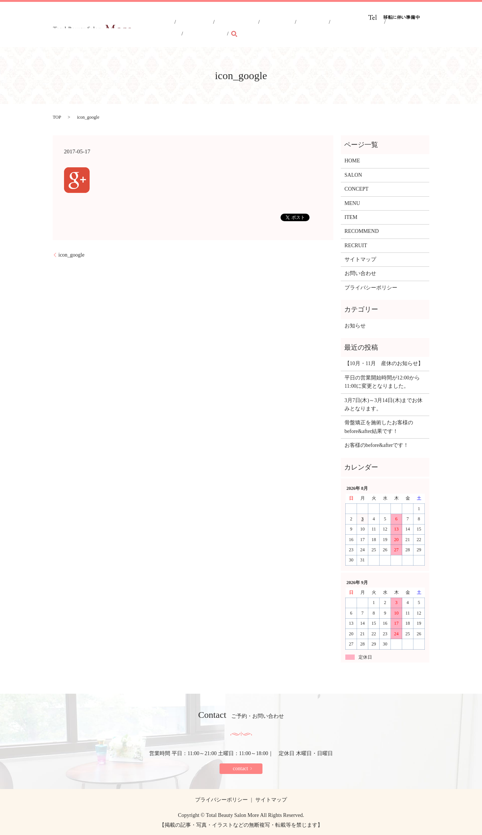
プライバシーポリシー (371, 288)
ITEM (305, 28)
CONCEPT (256, 28)
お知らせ (355, 326)
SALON (227, 28)
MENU (283, 28)
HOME (202, 28)
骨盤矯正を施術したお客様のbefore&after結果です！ (379, 427)
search (423, 28)
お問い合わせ (360, 273)
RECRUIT (371, 28)
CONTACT (402, 28)
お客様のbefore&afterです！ (377, 445)
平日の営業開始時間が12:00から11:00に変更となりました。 (382, 382)
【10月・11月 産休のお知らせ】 (384, 363)
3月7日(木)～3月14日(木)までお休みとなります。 (384, 404)
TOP (57, 117)
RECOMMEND (336, 28)
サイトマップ (360, 259)
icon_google (71, 255)
